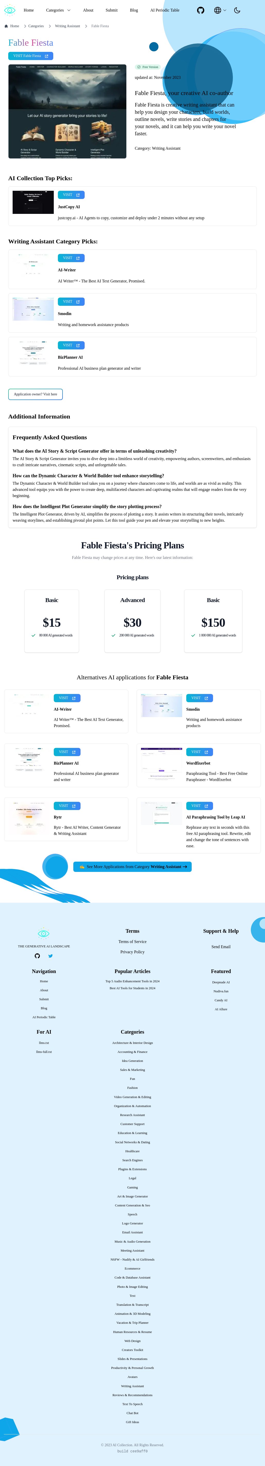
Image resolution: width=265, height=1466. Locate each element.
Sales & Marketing (132, 1070)
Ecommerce (132, 1268)
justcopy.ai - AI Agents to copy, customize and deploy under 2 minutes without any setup (131, 218)
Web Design (133, 1341)
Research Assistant (132, 1115)
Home (29, 10)
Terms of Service (132, 941)
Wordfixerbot (198, 763)
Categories (33, 26)
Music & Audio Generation (132, 1241)
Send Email (221, 947)
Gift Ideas (132, 1422)
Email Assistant (132, 1232)
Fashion (132, 1088)
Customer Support (132, 1124)
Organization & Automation (132, 1106)
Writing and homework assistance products (93, 324)
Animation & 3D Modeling (132, 1314)
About (88, 10)
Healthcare (132, 1151)
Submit (112, 10)
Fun (132, 1079)
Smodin (64, 313)
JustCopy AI (69, 207)
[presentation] (237, 10)
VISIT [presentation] (71, 195)
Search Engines (132, 1160)
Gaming (132, 1187)
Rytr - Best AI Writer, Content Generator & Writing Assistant (87, 830)
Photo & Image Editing (132, 1287)
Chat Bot (132, 1413)
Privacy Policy (132, 952)
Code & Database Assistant (132, 1277)
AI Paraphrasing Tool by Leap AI (215, 817)
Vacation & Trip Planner (133, 1323)
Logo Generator (132, 1223)
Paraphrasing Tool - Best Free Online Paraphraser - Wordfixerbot (217, 776)
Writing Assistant (67, 26)
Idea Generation (132, 1061)
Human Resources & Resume (132, 1332)
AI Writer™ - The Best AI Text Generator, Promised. (101, 281)
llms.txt (44, 1043)
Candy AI (221, 1000)
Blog (134, 10)
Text (133, 1296)
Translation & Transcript (132, 1305)
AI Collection (122, 1445)
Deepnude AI (221, 982)
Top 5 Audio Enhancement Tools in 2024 (132, 981)
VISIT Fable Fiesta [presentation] (30, 56)
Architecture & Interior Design (132, 1043)
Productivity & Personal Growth (132, 1368)
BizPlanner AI (70, 357)
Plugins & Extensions (132, 1169)
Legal (132, 1178)
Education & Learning (132, 1133)
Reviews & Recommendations (132, 1395)
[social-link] (200, 10)
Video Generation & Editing (132, 1097)
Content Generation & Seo (132, 1205)
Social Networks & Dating (132, 1142)
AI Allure (221, 1009)
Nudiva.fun (221, 991)
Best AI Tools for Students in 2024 (132, 988)
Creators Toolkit (132, 1350)
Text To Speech (132, 1404)
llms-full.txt (44, 1052)
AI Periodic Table (164, 10)
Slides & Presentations (132, 1359)
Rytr (58, 817)
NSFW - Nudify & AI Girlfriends (133, 1259)
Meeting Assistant (132, 1250)
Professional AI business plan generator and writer (99, 368)
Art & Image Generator (132, 1196)
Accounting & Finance (133, 1052)
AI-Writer (67, 270)
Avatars (133, 1377)
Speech (132, 1214)
